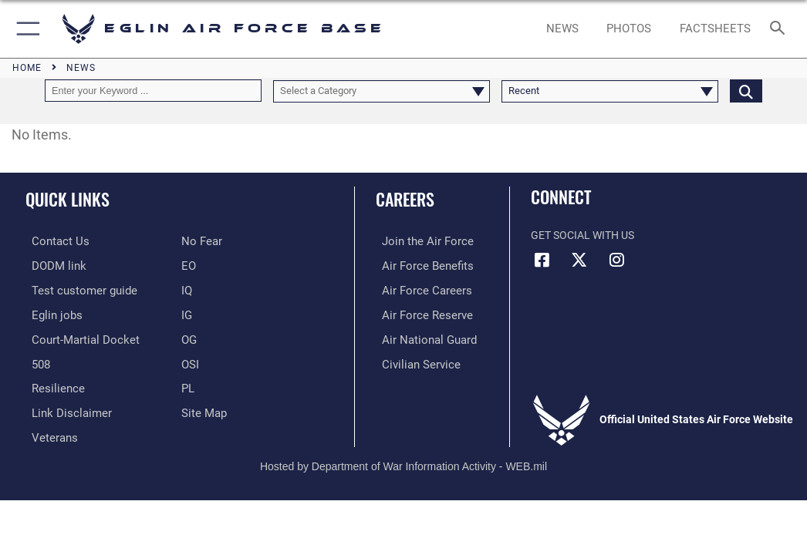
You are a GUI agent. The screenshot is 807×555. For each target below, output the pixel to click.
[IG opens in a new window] (186, 311)
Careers (405, 199)
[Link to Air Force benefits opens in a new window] (418, 264)
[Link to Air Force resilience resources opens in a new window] (49, 383)
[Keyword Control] (153, 90)
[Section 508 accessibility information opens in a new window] (34, 359)
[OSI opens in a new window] (189, 359)
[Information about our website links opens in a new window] (61, 406)
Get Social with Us (582, 235)
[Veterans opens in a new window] (47, 430)
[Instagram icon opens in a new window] (616, 259)
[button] (25, 29)
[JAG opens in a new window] (75, 335)
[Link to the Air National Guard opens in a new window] (420, 335)
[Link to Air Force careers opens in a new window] (417, 287)
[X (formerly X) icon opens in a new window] (579, 259)
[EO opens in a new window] (200, 240)
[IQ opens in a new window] (186, 287)
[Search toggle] (780, 29)
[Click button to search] (746, 90)
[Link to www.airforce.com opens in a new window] (417, 240)
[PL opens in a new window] (187, 383)
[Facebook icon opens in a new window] (542, 259)
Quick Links (67, 199)
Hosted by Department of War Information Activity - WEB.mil (403, 458)
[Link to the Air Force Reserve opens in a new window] (417, 311)
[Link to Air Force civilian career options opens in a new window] (411, 359)
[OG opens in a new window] (189, 335)
